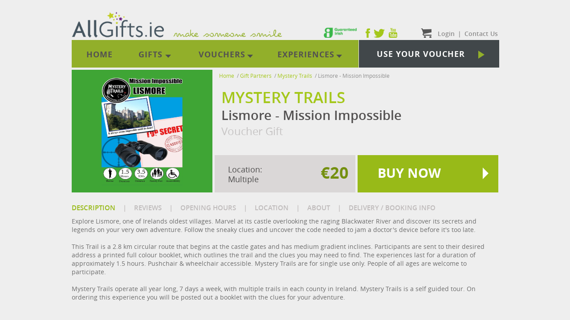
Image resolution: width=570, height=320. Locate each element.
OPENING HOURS (208, 207)
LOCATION (272, 207)
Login (446, 33)
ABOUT (318, 207)
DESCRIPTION (93, 207)
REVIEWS (148, 207)
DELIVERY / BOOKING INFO (392, 207)
